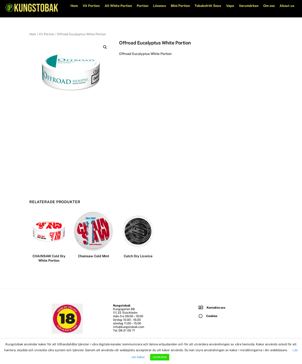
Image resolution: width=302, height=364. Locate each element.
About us (286, 6)
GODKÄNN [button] (160, 357)
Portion (142, 6)
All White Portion (118, 6)
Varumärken (248, 6)
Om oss (269, 6)
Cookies (211, 316)
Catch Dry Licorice (138, 256)
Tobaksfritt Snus (208, 6)
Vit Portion (91, 6)
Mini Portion (180, 6)
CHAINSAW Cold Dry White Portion (49, 258)
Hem (74, 6)
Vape (230, 6)
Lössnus (159, 6)
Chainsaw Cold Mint (93, 256)
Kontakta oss (216, 307)
